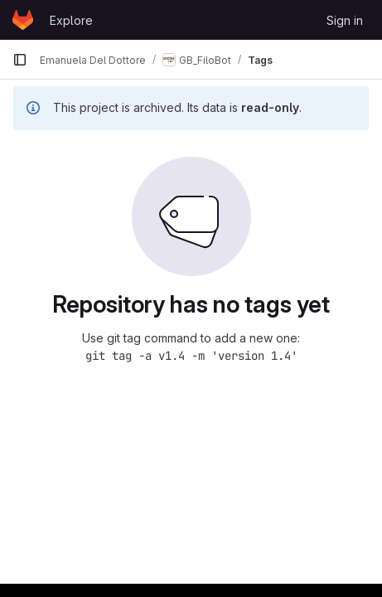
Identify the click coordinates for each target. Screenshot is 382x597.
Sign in (344, 20)
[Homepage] (22, 20)
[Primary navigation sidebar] (20, 59)
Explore (71, 20)
